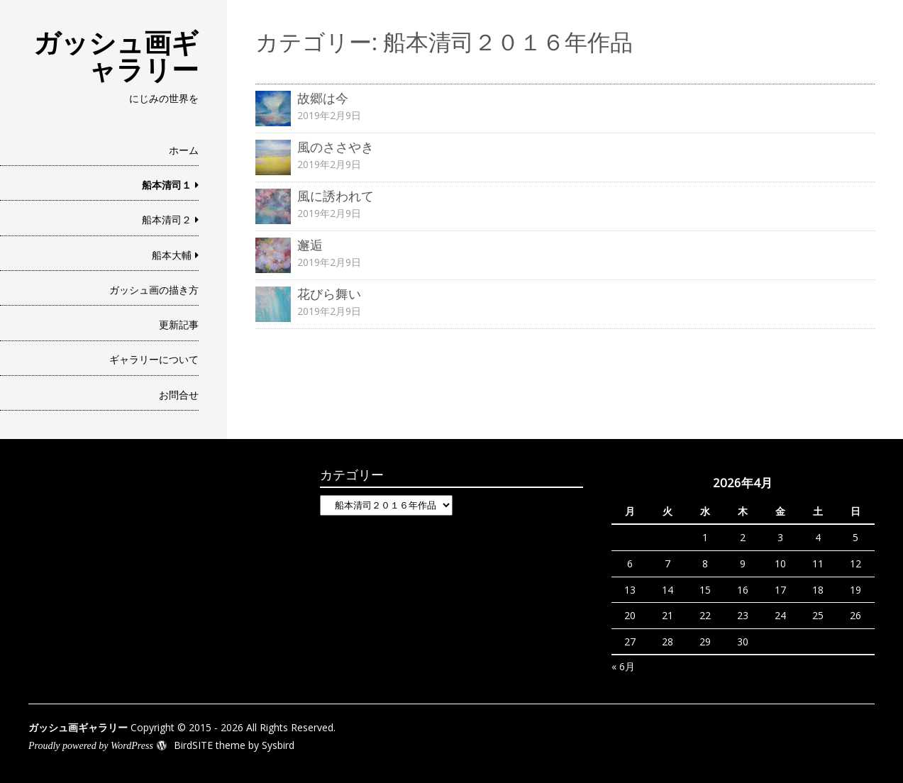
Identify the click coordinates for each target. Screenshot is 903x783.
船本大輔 (172, 255)
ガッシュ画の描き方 (154, 289)
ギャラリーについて (154, 359)
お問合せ (179, 394)
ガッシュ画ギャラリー (116, 55)
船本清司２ (167, 219)
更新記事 (179, 324)
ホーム (184, 150)
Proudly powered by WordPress (90, 745)
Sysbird (278, 745)
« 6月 (623, 666)
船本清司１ (167, 184)
